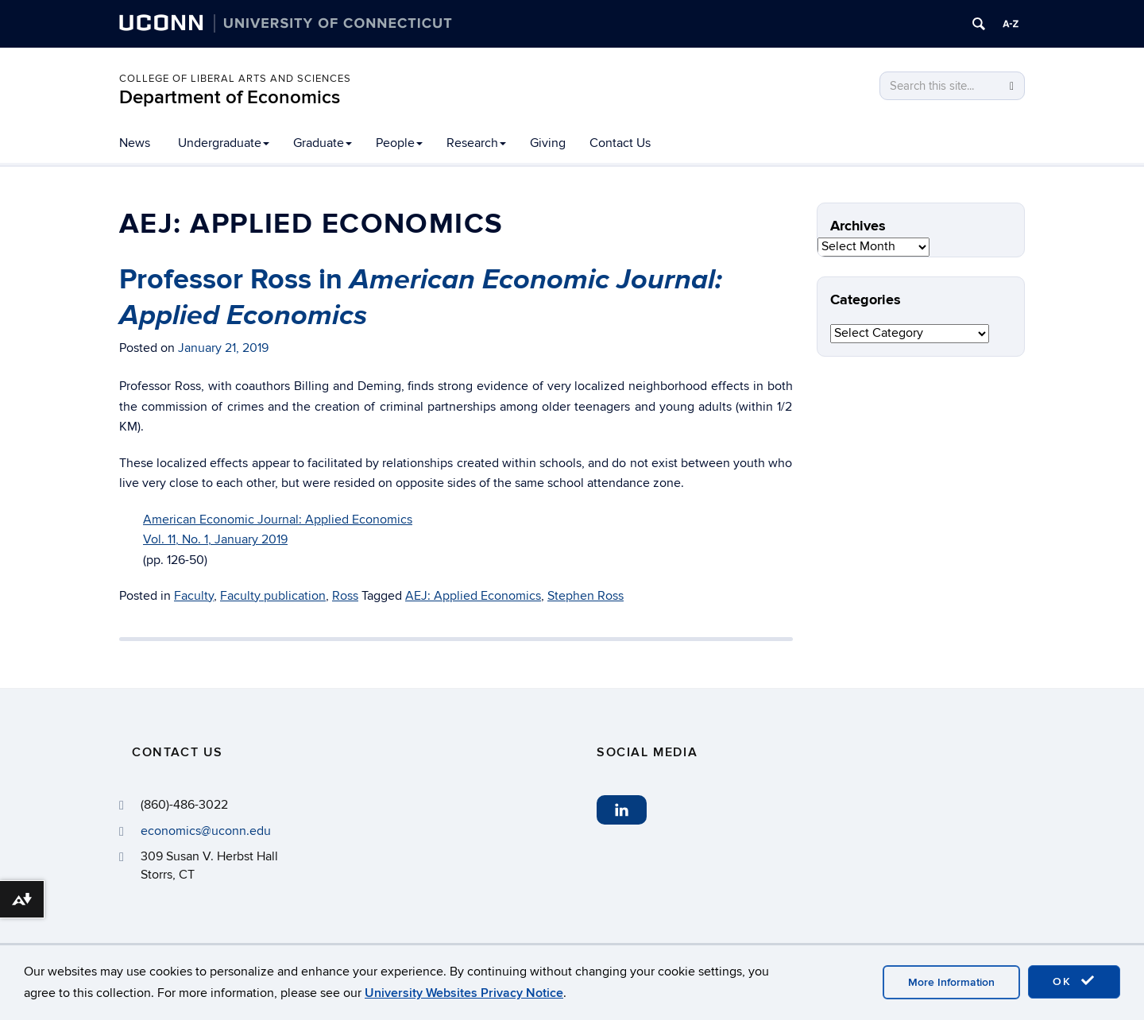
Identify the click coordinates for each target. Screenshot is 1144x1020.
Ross (345, 596)
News (134, 143)
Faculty (194, 596)
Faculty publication (273, 596)
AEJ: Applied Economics (473, 596)
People (399, 143)
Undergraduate (223, 143)
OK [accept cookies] (1074, 981)
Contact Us (620, 143)
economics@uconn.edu (206, 831)
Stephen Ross (585, 596)
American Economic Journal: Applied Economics (277, 519)
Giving (548, 143)
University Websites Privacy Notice (464, 993)
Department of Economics (229, 97)
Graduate (322, 143)
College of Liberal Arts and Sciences (235, 78)
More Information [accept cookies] (951, 982)
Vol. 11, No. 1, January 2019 (215, 539)
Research (476, 143)
